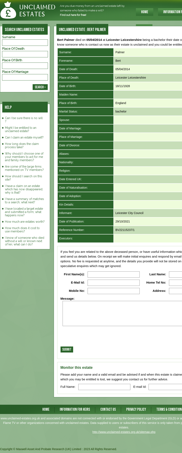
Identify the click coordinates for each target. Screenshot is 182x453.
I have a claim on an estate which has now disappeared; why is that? (24, 189)
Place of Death (13, 49)
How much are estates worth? (25, 221)
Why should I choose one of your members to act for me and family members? (24, 157)
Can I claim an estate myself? (24, 137)
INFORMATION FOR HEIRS (75, 409)
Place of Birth (12, 60)
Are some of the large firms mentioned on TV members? (24, 168)
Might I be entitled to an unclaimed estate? (20, 129)
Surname (8, 37)
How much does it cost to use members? (22, 229)
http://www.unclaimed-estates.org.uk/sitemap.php (123, 432)
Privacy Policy (136, 409)
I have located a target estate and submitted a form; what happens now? (24, 212)
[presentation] (92, 337)
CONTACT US (108, 409)
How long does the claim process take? (22, 145)
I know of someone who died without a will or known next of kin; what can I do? (24, 241)
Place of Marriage (15, 72)
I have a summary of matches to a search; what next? (24, 200)
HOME (144, 12)
